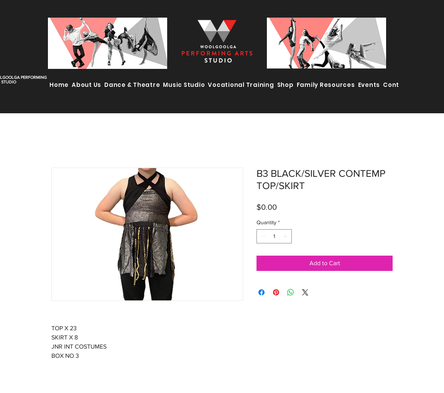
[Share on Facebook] (261, 292)
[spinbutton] (274, 236)
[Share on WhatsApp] (290, 292)
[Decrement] (262, 236)
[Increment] (286, 236)
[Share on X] (305, 292)
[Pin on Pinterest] (276, 292)
